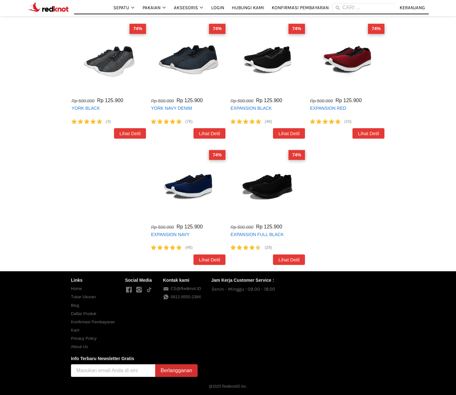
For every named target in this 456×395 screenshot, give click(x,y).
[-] (129, 290)
